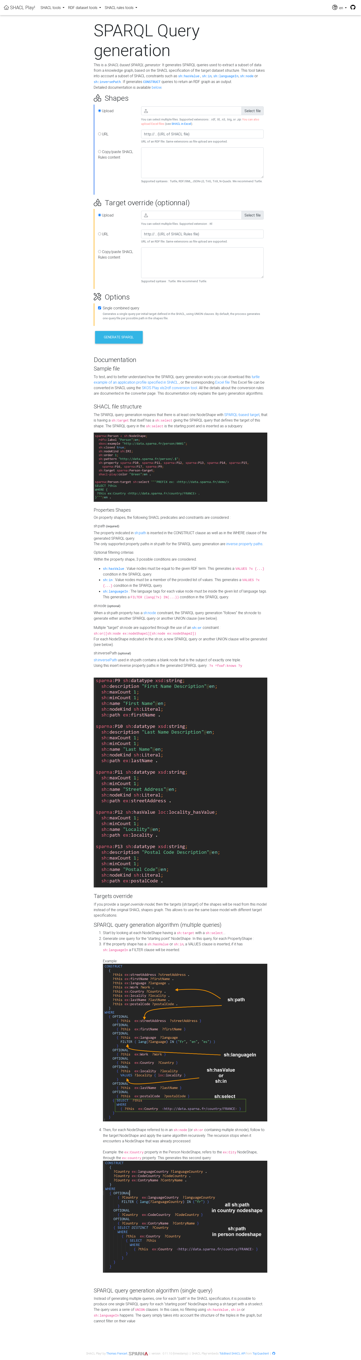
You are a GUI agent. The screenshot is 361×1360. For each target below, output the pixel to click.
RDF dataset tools (83, 7)
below (156, 87)
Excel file (222, 382)
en (338, 7)
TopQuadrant (261, 1353)
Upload (106, 110)
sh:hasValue (188, 76)
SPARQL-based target (241, 414)
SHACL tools (51, 7)
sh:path (140, 532)
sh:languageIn (225, 76)
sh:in (207, 76)
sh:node (247, 76)
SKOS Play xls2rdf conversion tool (169, 387)
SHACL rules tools (119, 7)
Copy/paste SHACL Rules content (115, 154)
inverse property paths (244, 544)
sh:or (197, 628)
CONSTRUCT (152, 82)
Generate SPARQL (119, 337)
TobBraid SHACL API (232, 1353)
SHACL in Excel (181, 124)
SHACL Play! (19, 7)
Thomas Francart (116, 1353)
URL (103, 134)
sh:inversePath (107, 82)
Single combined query (121, 308)
